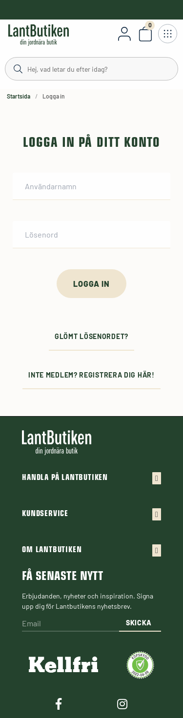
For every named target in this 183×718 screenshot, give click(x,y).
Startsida (18, 96)
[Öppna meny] (167, 33)
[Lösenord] (91, 234)
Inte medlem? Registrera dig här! (91, 375)
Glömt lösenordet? (91, 336)
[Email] (70, 624)
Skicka (139, 622)
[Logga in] (91, 283)
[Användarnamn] (91, 186)
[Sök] (91, 68)
